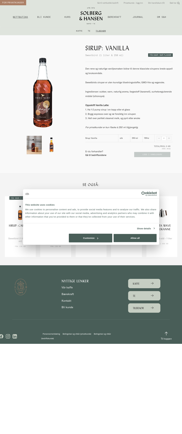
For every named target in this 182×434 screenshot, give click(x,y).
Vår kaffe (67, 287)
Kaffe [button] (79, 31)
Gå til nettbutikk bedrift (107, 3)
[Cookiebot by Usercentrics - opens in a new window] (143, 193)
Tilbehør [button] (101, 31)
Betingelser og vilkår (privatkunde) (76, 341)
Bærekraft (114, 17)
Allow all (135, 238)
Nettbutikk (20, 17)
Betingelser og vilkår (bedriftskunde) (107, 341)
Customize (90, 238)
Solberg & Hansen (91, 15)
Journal (138, 17)
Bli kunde (44, 17)
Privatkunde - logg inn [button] (133, 3)
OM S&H (161, 17)
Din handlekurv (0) (156, 3)
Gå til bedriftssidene (95, 155)
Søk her (175, 3)
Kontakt (67, 301)
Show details (144, 228)
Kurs (67, 17)
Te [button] (89, 31)
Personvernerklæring (51, 341)
